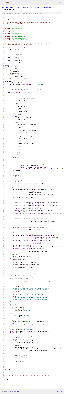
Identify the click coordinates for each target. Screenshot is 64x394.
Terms (17, 391)
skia (3, 7)
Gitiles (9, 391)
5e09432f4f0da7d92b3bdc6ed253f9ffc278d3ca (24, 7)
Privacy (13, 391)
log (37, 13)
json (61, 391)
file (33, 13)
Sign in (60, 2)
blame (41, 13)
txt (58, 391)
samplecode (46, 7)
